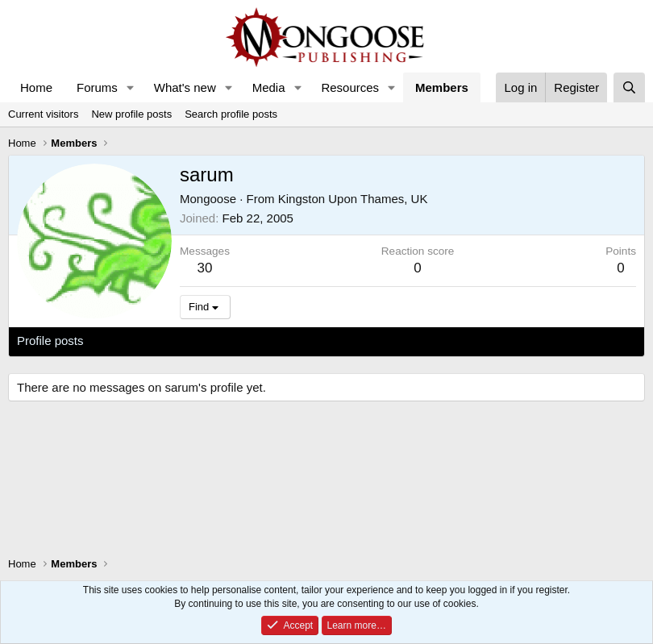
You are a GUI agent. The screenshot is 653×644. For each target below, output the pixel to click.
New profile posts (131, 114)
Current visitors (43, 114)
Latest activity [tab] (136, 340)
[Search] (629, 87)
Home (36, 87)
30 (205, 268)
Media (268, 87)
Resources (350, 87)
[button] (130, 87)
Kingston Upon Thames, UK (353, 199)
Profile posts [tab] (50, 340)
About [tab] (267, 340)
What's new (185, 87)
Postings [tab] (212, 340)
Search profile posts (231, 114)
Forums (97, 87)
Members (441, 87)
